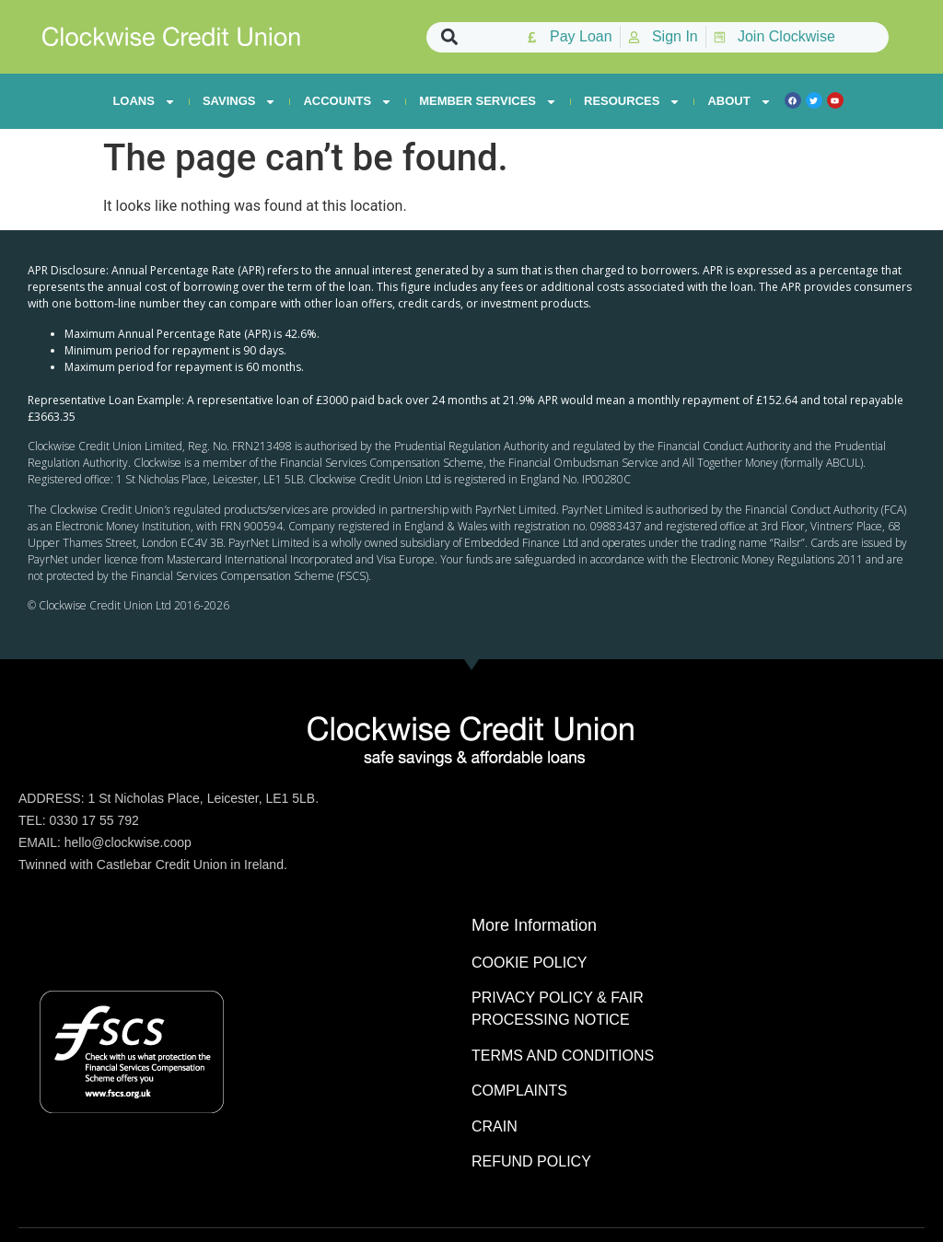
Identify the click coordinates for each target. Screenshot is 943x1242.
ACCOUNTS (347, 101)
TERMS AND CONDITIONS (563, 1055)
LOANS (144, 101)
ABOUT (739, 101)
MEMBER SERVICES (488, 101)
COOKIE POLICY (529, 962)
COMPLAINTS (519, 1090)
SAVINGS (240, 101)
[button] (449, 37)
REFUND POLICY (531, 1161)
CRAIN (495, 1126)
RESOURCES (632, 101)
